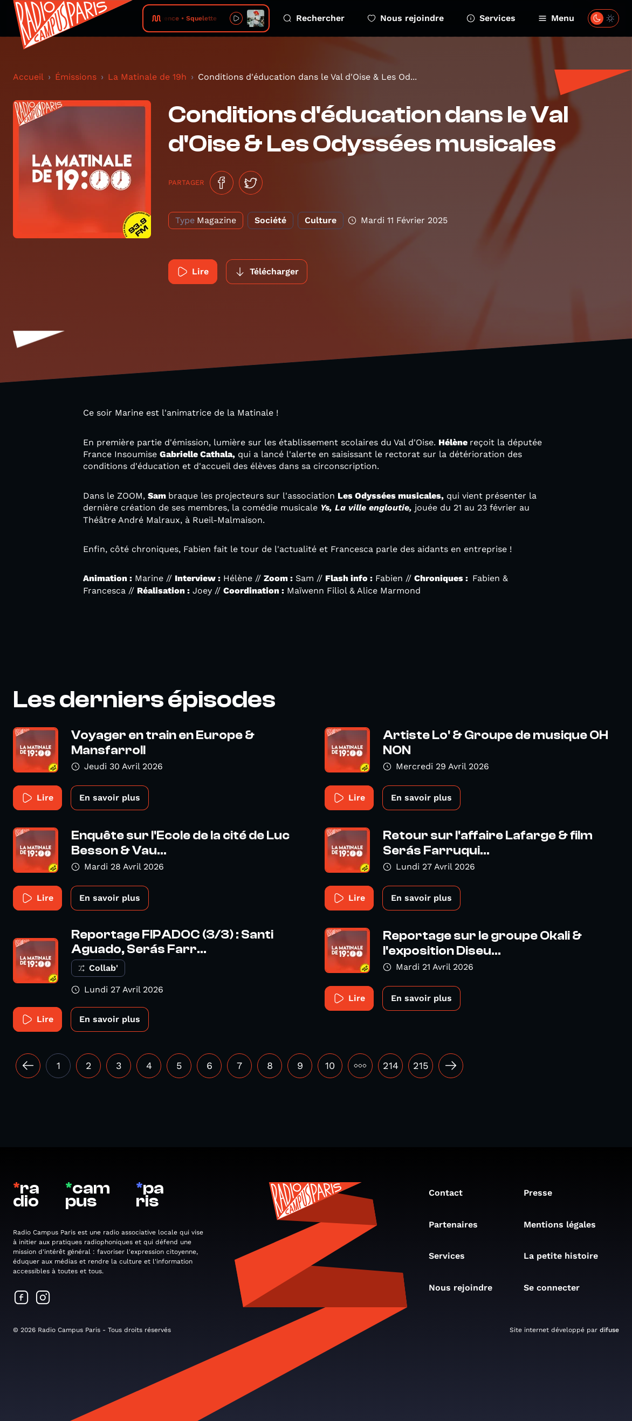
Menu (556, 18)
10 (330, 1065)
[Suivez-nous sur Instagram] (43, 1298)
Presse (543, 1193)
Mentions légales (565, 1224)
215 (420, 1065)
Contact (451, 1193)
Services (491, 18)
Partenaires (459, 1224)
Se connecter (557, 1287)
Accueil (28, 77)
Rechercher (314, 18)
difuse (609, 1330)
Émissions (76, 77)
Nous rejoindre (405, 18)
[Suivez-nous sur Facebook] (21, 1298)
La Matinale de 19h (147, 77)
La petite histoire (566, 1256)
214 (391, 1065)
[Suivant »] (451, 1066)
